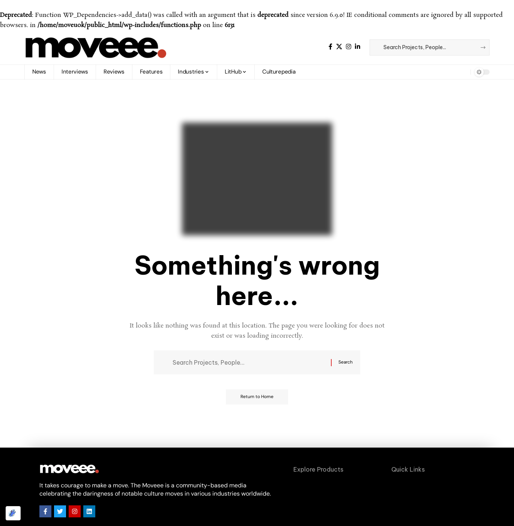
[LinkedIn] (357, 47)
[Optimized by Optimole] (13, 513)
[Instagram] (348, 47)
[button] (459, 72)
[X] (339, 47)
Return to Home (257, 398)
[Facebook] (330, 47)
